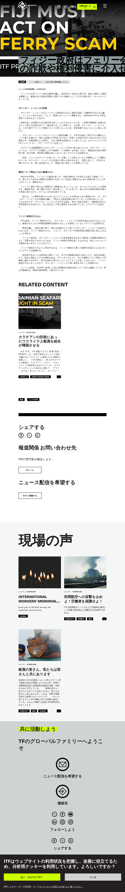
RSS (70, 822)
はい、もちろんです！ (32, 877)
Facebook (62, 814)
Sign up (62, 766)
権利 (90, 619)
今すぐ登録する (30, 495)
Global (23, 616)
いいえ (93, 877)
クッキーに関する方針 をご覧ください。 (63, 886)
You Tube (70, 814)
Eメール (30, 470)
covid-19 (23, 377)
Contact (62, 793)
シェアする (31, 427)
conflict (70, 619)
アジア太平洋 (33, 399)
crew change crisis (40, 377)
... (58, 377)
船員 (21, 399)
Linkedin (54, 822)
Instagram (62, 822)
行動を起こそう (85, 6)
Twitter (54, 814)
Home (22, 82)
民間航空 (81, 619)
